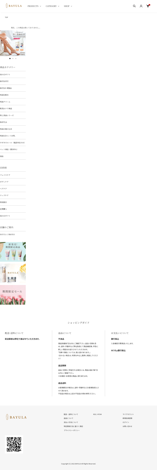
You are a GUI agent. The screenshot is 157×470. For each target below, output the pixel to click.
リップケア (4, 195)
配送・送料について (71, 414)
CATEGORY (51, 6)
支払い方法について (71, 422)
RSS (94, 414)
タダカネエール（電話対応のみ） (13, 142)
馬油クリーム (5, 101)
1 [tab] (10, 58)
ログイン (126, 422)
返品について (68, 418)
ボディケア (4, 181)
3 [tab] (15, 58)
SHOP (66, 6)
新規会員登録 (127, 418)
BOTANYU (4, 81)
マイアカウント (128, 414)
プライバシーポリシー (72, 430)
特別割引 (3, 202)
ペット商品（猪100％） (9, 149)
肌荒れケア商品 (6, 108)
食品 (1, 156)
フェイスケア (5, 175)
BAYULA (3, 122)
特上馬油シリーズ (7, 115)
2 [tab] (12, 58)
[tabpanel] (13, 43)
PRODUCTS (33, 6)
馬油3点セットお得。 (8, 135)
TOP (6, 17)
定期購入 (3, 209)
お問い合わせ (127, 426)
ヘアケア (3, 188)
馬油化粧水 (4, 95)
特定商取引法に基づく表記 (73, 426)
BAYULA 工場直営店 (7, 234)
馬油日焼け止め (6, 129)
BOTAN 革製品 (6, 88)
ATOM (99, 414)
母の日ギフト (5, 74)
